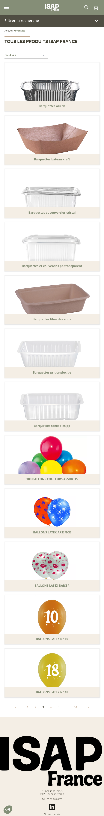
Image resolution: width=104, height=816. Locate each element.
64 (75, 707)
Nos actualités (52, 814)
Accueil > (9, 31)
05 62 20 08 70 (54, 799)
